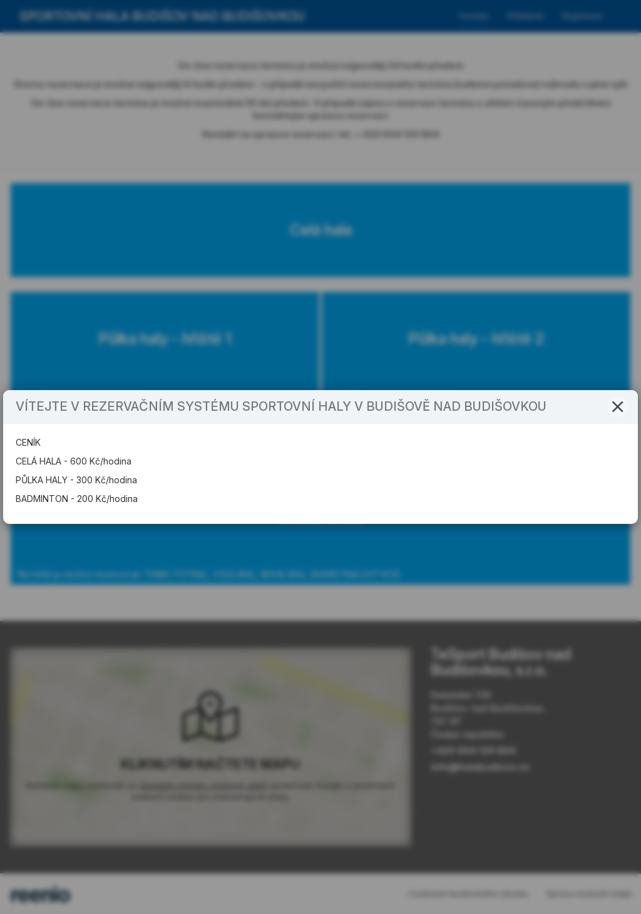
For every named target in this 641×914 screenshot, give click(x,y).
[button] (617, 407)
